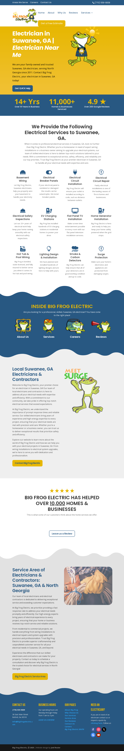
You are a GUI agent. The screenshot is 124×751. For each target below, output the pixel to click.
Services (85, 13)
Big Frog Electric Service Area (30, 676)
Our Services (70, 715)
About (51, 13)
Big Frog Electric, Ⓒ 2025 (23, 747)
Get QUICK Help (22, 88)
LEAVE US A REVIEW (46, 720)
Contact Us (45, 2)
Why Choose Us (71, 713)
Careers (34, 2)
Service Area (70, 718)
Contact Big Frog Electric (27, 463)
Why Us (62, 13)
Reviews (73, 13)
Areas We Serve (20, 2)
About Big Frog (71, 710)
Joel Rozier (55, 747)
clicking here (96, 723)
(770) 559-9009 (102, 2)
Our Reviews (70, 721)
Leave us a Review (62, 533)
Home (41, 13)
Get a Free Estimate (52, 23)
